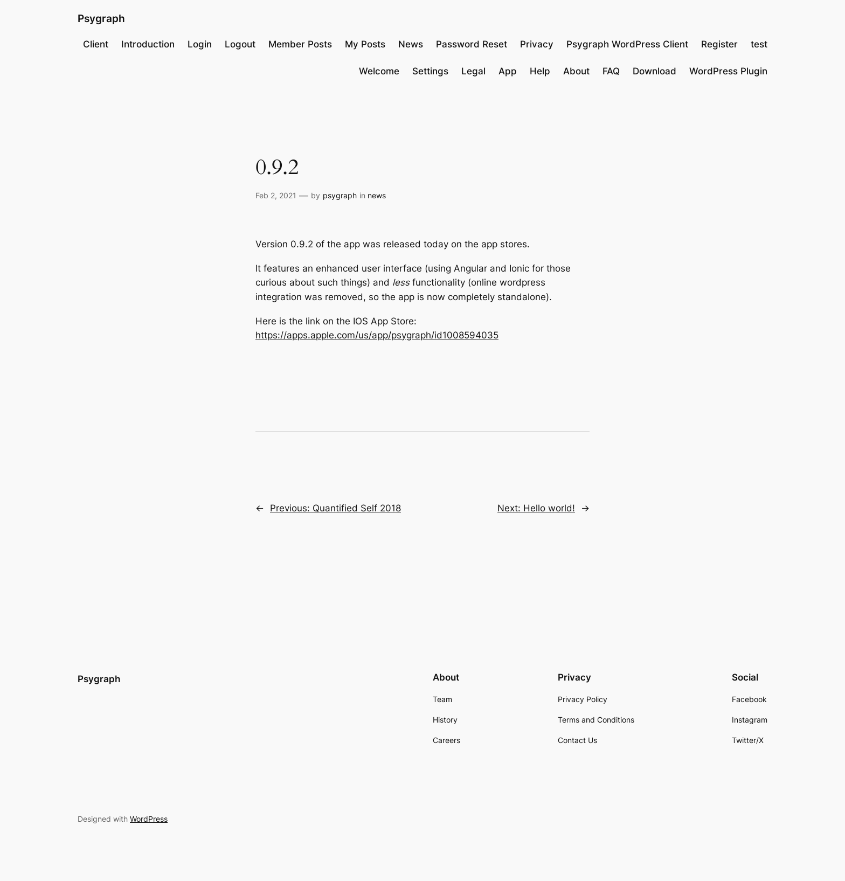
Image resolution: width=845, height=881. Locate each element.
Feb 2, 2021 (275, 195)
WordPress (149, 818)
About (576, 71)
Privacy (536, 44)
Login (200, 44)
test (759, 44)
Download (654, 71)
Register (719, 44)
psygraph (340, 195)
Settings (430, 71)
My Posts (365, 44)
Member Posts (300, 44)
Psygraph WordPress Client (627, 44)
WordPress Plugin (728, 71)
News (410, 44)
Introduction (148, 44)
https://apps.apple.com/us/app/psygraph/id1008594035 (376, 335)
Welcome (379, 71)
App (507, 71)
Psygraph (101, 18)
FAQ (611, 71)
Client (95, 44)
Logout (240, 44)
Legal (473, 71)
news (377, 195)
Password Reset (471, 44)
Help (540, 71)
